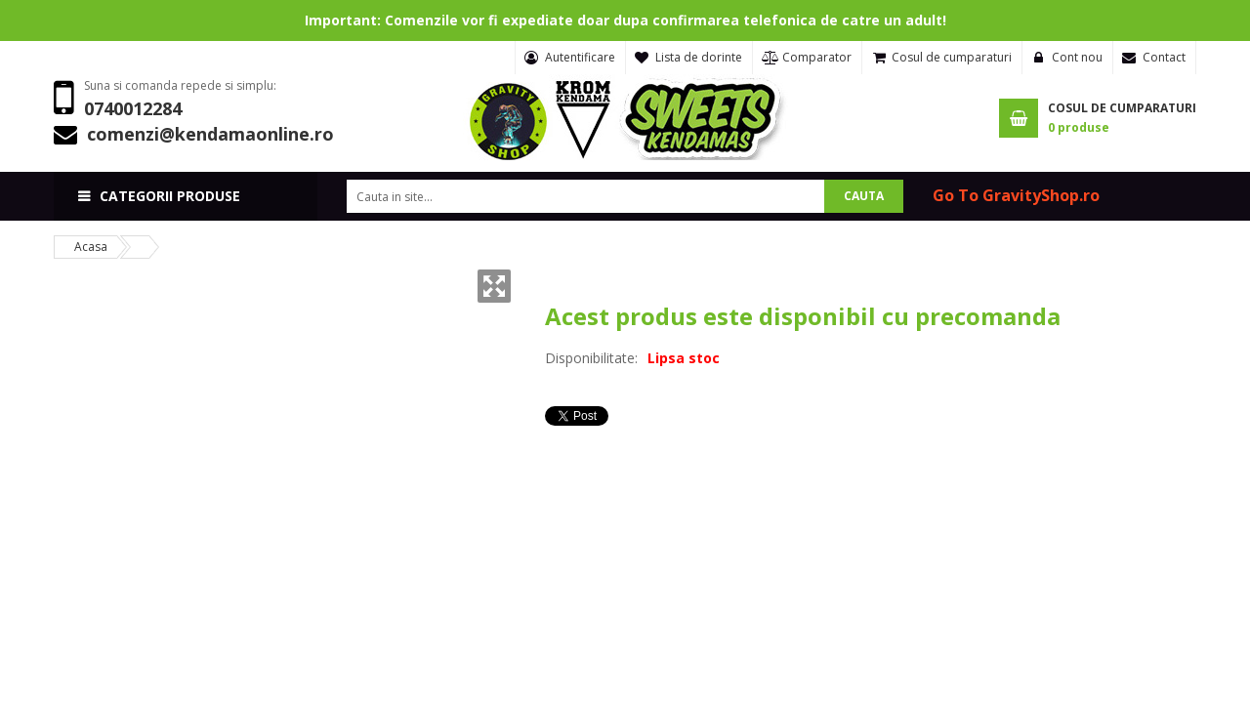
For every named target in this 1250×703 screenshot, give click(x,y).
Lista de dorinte (698, 57)
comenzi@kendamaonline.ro (210, 133)
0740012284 (133, 108)
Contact (1164, 57)
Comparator (817, 57)
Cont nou (1077, 57)
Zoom (494, 286)
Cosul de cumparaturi (952, 57)
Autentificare (580, 57)
